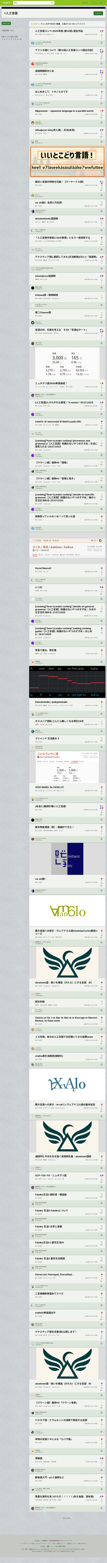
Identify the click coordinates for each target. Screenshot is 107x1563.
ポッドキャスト (41, 1543)
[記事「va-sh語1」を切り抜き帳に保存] (101, 891)
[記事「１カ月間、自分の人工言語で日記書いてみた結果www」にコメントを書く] (101, 1037)
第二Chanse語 (43, 312)
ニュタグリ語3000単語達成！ (51, 383)
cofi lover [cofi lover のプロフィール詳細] (38, 342)
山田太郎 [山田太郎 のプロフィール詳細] (38, 122)
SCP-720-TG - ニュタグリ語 (50, 1175)
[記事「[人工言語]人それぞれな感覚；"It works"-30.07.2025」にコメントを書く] (101, 403)
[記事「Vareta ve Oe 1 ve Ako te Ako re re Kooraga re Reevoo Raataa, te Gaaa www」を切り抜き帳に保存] (101, 1029)
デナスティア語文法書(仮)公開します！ (56, 1331)
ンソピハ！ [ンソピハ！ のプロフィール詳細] (38, 1029)
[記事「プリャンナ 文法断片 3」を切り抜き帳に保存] (101, 747)
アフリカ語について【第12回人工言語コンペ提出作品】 (64, 50)
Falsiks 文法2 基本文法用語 (50, 1258)
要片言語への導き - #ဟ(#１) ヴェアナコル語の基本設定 (65, 1104)
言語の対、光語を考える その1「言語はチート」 (61, 329)
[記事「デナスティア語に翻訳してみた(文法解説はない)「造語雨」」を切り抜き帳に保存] (101, 269)
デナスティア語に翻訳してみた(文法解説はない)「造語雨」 (66, 256)
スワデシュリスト (52, 387)
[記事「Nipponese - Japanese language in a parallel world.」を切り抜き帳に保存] (101, 123)
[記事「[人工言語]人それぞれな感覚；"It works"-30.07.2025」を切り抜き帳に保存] (101, 414)
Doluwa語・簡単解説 (46, 295)
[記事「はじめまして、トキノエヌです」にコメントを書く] (101, 92)
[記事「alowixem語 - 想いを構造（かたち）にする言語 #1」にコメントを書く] (101, 1384)
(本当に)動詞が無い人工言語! (50, 806)
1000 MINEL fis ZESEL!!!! (49, 787)
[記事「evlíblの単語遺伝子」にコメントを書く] (101, 1313)
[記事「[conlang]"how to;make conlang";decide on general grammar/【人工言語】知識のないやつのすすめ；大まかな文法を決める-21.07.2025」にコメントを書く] (101, 606)
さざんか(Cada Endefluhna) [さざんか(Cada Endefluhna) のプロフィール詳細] (44, 268)
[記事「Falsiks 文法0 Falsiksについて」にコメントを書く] (101, 1211)
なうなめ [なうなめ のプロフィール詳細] (38, 413)
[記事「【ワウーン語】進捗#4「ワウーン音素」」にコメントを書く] (101, 1402)
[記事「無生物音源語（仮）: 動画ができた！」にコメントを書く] (101, 828)
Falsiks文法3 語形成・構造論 (51, 1194)
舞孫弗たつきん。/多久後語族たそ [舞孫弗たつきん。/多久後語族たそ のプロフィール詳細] (45, 394)
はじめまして (40, 95)
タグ (49, 1543)
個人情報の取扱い (61, 1546)
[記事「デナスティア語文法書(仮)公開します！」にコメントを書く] (101, 1332)
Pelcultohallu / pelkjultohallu (51, 702)
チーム (62, 53)
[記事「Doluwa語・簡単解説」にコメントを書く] (101, 295)
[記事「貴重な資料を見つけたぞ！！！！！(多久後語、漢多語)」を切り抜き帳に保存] (101, 1508)
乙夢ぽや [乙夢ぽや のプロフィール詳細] (38, 994)
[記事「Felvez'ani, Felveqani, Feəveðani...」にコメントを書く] (101, 1275)
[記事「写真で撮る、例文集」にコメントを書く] (101, 651)
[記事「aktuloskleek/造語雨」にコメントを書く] (101, 219)
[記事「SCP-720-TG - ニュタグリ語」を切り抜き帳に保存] (101, 1187)
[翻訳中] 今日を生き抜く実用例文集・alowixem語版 (63, 1156)
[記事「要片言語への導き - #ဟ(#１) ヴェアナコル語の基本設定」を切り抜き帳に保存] (101, 1116)
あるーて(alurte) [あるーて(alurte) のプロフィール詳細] (40, 230)
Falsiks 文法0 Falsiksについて (51, 1210)
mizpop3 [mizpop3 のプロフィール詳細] (38, 527)
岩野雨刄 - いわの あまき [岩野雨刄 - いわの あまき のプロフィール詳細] (43, 942)
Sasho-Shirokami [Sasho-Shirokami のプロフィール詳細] (41, 470)
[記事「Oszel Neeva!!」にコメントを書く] (101, 569)
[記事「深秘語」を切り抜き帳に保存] (101, 1470)
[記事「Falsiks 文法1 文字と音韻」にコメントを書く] (101, 1227)
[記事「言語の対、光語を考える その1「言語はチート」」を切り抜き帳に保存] (101, 343)
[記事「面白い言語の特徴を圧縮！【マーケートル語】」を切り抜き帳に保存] (101, 195)
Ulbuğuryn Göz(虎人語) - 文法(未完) (55, 130)
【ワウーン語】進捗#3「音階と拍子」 (55, 478)
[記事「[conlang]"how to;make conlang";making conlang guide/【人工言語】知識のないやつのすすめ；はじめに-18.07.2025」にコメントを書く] (101, 629)
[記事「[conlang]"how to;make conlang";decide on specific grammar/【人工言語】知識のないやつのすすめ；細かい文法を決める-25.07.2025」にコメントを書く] (101, 494)
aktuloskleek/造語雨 (46, 218)
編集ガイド (50, 1546)
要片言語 (58, 937)
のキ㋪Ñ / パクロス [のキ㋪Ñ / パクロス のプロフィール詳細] (41, 304)
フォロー (98, 13)
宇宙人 (56, 333)
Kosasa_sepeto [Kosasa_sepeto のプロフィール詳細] (40, 1469)
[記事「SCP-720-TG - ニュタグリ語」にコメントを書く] (101, 1176)
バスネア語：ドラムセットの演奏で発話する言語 (61, 1420)
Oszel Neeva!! (43, 568)
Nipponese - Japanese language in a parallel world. (64, 110)
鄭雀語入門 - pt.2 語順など (49, 1477)
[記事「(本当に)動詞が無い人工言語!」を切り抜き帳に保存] (101, 820)
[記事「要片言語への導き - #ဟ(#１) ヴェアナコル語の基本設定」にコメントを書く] (101, 1105)
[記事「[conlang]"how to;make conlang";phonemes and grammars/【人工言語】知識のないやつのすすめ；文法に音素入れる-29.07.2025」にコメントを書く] (101, 440)
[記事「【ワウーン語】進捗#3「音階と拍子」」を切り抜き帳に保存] (101, 487)
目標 (37, 591)
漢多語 (45, 1500)
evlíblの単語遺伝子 (45, 1312)
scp (45, 1179)
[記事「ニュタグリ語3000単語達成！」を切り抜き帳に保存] (101, 395)
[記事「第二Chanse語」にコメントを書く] (101, 312)
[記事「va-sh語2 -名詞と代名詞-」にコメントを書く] (101, 203)
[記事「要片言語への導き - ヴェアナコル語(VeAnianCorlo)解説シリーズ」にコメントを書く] (101, 931)
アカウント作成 (97, 3)
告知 (32, 1543)
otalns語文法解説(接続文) (49, 1056)
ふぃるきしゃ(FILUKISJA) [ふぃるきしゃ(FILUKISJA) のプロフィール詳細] (43, 42)
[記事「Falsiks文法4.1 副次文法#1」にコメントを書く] (101, 1243)
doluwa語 (46, 298)
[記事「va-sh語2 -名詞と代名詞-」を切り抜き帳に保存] (101, 211)
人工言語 (38, 34)
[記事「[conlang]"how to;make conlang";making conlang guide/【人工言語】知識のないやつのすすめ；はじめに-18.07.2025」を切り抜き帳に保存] (101, 643)
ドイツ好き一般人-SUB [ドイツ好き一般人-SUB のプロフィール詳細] (42, 1488)
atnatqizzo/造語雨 (45, 276)
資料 (59, 1500)
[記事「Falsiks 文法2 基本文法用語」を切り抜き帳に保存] (101, 1267)
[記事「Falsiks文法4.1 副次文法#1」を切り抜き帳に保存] (101, 1251)
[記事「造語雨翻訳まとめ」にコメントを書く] (101, 73)
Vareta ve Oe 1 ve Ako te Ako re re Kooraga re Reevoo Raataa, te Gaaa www (66, 1019)
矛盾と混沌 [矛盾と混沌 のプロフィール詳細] (38, 287)
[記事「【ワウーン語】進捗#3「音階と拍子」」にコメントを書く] (101, 479)
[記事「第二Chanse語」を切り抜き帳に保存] (101, 322)
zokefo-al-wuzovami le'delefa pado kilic (58, 421)
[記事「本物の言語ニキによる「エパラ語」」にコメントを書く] (101, 1440)
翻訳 (45, 74)
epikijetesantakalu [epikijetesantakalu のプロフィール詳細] (41, 63)
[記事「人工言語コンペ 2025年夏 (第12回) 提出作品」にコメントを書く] (101, 32)
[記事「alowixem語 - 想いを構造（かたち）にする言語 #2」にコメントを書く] (101, 983)
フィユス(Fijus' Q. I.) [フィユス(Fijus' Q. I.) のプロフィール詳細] (41, 713)
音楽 (56, 830)
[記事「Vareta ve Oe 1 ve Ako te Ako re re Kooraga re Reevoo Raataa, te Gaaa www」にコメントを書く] (101, 1018)
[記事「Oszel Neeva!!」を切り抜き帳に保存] (101, 580)
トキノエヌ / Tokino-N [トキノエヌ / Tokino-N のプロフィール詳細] (42, 103)
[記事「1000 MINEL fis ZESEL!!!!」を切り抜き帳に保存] (101, 799)
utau (61, 830)
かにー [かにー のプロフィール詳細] (37, 194)
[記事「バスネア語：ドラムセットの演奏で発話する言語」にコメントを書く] (101, 1421)
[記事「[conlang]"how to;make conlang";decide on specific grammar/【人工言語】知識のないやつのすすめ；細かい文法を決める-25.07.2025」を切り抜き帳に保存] (101, 509)
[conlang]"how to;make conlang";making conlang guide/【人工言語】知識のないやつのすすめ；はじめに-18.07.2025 (63, 631)
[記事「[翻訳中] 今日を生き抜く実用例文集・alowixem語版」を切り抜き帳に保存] (101, 1168)
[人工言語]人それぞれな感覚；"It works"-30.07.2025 (64, 402)
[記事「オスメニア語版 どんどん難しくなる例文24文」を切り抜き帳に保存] (101, 731)
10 (20, 39)
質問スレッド (61, 1543)
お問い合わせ (82, 1543)
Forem (71, 1549)
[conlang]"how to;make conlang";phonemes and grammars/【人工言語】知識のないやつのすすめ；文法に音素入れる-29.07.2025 (66, 443)
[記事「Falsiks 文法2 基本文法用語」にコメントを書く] (101, 1259)
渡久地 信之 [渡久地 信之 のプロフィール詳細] (38, 1064)
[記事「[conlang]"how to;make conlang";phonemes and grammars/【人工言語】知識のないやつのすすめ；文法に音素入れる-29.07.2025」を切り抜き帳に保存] (101, 455)
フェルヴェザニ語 (66, 705)
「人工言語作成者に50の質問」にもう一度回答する (62, 237)
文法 (45, 133)
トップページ (25, 1543)
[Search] (52, 3)
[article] (67, 177)
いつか (38, 587)
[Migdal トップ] (6, 3)
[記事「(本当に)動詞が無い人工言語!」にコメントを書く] (101, 808)
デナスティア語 (53, 260)
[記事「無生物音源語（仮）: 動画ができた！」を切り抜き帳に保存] (101, 839)
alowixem (55, 986)
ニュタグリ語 (40, 387)
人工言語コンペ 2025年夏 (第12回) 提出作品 (59, 31)
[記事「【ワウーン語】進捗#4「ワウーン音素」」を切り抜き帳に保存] (101, 1413)
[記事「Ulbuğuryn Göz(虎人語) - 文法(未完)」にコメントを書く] (101, 131)
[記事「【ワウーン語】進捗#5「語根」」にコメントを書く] (101, 463)
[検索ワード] (33, 3)
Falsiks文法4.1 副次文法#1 (49, 1242)
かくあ (37, 222)
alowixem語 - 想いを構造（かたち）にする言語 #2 (63, 982)
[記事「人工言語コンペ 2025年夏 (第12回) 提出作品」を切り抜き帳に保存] (101, 43)
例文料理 (40, 1001)
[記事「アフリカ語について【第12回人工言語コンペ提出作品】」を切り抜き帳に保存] (101, 64)
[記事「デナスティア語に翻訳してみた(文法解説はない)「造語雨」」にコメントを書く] (101, 257)
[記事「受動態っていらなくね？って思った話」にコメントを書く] (101, 517)
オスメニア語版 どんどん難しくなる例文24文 (59, 721)
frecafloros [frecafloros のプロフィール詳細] (39, 746)
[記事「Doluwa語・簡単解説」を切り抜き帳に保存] (101, 305)
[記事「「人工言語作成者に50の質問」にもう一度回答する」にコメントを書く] (101, 238)
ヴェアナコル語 (48, 937)
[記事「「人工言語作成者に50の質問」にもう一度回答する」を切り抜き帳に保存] (101, 249)
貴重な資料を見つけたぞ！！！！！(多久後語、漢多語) (64, 1496)
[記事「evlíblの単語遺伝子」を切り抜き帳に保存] (101, 1324)
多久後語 (38, 1500)
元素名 (61, 387)
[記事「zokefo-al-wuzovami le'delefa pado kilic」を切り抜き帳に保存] (101, 433)
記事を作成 (6, 23)
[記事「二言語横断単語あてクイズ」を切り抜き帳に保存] (101, 1305)
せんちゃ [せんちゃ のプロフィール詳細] (38, 322)
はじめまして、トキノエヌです (51, 91)
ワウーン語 (56, 466)
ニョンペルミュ (53, 705)
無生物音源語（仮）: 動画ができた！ (54, 827)
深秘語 (38, 1458)
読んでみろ (60, 791)
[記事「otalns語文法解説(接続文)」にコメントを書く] (101, 1057)
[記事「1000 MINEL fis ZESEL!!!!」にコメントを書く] (101, 788)
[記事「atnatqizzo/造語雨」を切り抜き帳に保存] (101, 288)
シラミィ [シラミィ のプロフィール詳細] (38, 1431)
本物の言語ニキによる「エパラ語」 (54, 1439)
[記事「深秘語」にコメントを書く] (101, 1459)
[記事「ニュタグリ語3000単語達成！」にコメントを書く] (101, 384)
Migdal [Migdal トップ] (37, 1541)
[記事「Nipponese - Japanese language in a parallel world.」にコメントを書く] (101, 111)
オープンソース (55, 1549)
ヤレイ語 (46, 406)
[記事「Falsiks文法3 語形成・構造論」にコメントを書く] (101, 1195)
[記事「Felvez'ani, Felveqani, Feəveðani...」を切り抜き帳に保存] (101, 1286)
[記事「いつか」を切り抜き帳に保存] (101, 599)
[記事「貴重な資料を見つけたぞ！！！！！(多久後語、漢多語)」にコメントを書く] (101, 1497)
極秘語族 (46, 1462)
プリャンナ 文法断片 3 (47, 738)
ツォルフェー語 (48, 425)
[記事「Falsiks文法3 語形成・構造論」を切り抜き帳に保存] (101, 1203)
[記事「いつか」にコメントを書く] (101, 588)
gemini (50, 1179)
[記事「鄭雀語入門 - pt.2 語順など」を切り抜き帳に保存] (101, 1489)
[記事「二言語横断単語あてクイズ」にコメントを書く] (101, 1294)
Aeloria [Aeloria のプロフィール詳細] (37, 730)
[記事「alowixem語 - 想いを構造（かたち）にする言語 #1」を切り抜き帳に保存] (101, 1395)
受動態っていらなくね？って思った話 (55, 516)
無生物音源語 (47, 830)
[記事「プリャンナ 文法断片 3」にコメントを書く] (101, 739)
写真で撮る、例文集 (45, 650)
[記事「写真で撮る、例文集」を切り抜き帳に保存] (101, 662)
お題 (57, 53)
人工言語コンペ (48, 34)
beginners (55, 298)
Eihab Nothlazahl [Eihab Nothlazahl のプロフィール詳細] (40, 1202)
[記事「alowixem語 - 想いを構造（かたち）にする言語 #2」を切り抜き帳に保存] (101, 994)
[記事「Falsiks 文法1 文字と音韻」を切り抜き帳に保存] (101, 1235)
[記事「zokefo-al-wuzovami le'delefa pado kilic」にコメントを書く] (101, 422)
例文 (37, 1005)
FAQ (53, 1543)
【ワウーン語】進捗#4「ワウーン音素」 (56, 1402)
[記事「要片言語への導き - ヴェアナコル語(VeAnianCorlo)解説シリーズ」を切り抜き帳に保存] (101, 943)
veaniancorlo (60, 1108)
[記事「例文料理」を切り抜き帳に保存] (101, 1010)
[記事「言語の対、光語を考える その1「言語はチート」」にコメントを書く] (101, 331)
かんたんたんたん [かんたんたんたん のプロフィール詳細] (40, 838)
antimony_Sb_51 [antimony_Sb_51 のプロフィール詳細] (40, 210)
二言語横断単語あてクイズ (49, 1293)
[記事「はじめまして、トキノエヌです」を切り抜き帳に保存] (101, 103)
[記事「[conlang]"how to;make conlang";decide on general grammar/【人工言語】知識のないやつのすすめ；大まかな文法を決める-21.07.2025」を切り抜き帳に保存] (101, 621)
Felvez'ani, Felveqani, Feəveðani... (54, 1274)
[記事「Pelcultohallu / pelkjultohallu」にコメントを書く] (101, 703)
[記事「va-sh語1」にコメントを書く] (101, 880)
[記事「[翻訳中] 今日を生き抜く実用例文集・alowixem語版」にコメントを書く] (101, 1157)
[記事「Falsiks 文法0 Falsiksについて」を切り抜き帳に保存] (101, 1219)
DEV (22, 1549)
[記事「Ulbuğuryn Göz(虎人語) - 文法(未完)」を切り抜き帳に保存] (101, 142)
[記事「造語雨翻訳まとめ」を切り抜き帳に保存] (101, 84)
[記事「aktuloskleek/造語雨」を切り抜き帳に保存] (101, 230)
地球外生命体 (47, 333)
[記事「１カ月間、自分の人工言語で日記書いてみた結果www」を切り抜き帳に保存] (101, 1049)
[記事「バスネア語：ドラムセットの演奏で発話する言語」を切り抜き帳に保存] (101, 1432)
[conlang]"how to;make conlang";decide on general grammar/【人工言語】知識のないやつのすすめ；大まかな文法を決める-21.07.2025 (65, 609)
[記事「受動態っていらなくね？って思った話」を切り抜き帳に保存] (101, 528)
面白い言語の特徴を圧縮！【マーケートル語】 (60, 181)
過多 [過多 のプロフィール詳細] (36, 141)
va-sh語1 (40, 879)
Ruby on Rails (36, 1551)
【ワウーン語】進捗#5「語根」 (52, 462)
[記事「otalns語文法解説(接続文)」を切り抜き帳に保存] (101, 1065)
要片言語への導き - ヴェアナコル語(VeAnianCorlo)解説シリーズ (66, 932)
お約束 (43, 1546)
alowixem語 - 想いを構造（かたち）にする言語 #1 (63, 1383)
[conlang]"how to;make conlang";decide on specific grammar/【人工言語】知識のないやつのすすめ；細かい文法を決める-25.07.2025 (65, 497)
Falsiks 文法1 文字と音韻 (48, 1226)
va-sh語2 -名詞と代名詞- (49, 202)
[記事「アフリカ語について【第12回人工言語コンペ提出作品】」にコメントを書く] (101, 52)
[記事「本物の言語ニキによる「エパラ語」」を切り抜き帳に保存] (101, 1451)
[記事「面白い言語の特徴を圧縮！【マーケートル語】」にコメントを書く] (101, 183)
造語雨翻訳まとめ (44, 71)
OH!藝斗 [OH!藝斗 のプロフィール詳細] (37, 661)
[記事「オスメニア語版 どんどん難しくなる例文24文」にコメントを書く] (101, 721)
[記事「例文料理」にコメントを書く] (101, 1002)
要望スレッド (71, 1543)
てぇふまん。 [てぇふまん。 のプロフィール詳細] (39, 598)
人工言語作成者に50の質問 (52, 241)
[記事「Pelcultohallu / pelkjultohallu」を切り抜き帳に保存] (101, 714)
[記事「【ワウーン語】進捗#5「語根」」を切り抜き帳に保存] (101, 471)
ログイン (85, 3)
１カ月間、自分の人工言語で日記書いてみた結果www (64, 1036)
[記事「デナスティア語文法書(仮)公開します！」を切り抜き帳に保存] (101, 1344)
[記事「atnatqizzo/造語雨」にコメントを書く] (101, 277)
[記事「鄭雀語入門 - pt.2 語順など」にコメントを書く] (101, 1478)
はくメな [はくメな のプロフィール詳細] (38, 249)
